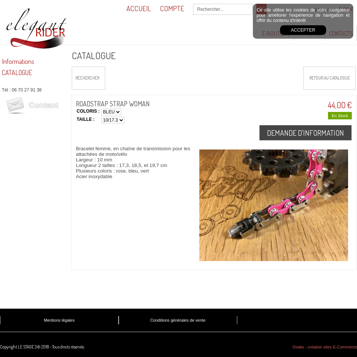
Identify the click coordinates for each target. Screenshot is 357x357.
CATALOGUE (17, 72)
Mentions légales (59, 320)
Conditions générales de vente (178, 320)
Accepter (303, 30)
